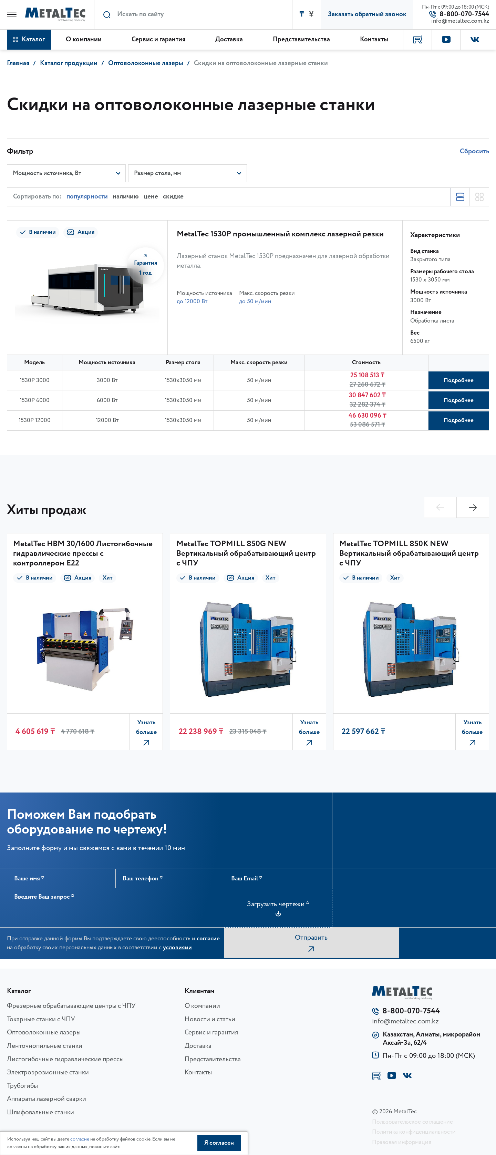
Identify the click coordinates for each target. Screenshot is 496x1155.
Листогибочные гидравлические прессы (65, 1059)
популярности (87, 196)
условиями (177, 949)
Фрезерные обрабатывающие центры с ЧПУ (71, 1006)
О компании (202, 1006)
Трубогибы (22, 1086)
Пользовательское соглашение (412, 1122)
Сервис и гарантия (211, 1033)
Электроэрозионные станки (48, 1072)
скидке (173, 196)
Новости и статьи (210, 1019)
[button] (472, 506)
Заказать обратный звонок (367, 14)
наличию (126, 196)
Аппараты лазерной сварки (46, 1099)
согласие (208, 940)
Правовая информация (401, 1142)
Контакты (198, 1072)
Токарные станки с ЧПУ (41, 1019)
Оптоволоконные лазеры (44, 1033)
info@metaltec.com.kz (460, 21)
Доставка (198, 1046)
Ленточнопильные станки (44, 1046)
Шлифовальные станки (40, 1112)
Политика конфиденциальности (414, 1132)
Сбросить (474, 149)
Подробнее (457, 379)
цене (151, 196)
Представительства (213, 1059)
